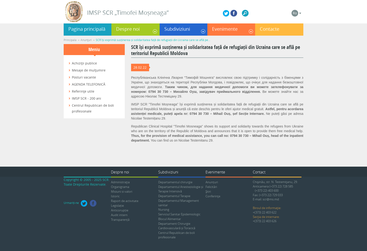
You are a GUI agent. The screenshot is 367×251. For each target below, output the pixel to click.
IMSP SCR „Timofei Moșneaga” (128, 12)
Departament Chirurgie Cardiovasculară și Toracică (176, 225)
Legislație (117, 205)
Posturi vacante (84, 77)
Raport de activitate (124, 201)
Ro (295, 13)
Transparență (120, 219)
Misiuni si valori (121, 191)
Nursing (163, 209)
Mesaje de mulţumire (89, 70)
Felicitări (211, 187)
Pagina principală (86, 29)
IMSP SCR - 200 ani (86, 98)
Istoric (115, 196)
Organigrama (120, 187)
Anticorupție (119, 210)
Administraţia (120, 182)
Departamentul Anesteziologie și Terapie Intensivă (180, 189)
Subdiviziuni (177, 29)
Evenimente (225, 29)
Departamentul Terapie (174, 196)
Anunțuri (212, 182)
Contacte (269, 29)
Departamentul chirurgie (175, 182)
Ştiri (208, 191)
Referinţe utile (83, 91)
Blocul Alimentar (169, 219)
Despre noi (128, 29)
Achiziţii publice (84, 63)
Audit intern (119, 215)
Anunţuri (86, 40)
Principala (70, 40)
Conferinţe (213, 196)
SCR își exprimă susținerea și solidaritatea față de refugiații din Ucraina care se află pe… (153, 40)
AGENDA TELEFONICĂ (88, 84)
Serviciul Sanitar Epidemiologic (179, 214)
